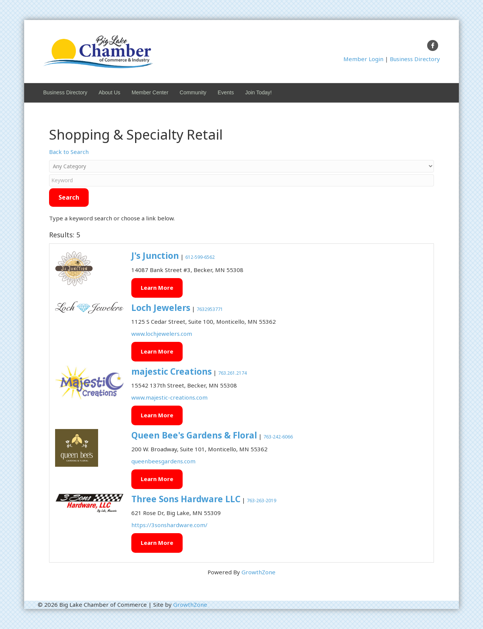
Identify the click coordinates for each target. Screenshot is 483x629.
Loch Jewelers (160, 308)
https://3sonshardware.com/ (169, 525)
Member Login (363, 59)
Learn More (157, 287)
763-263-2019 (261, 500)
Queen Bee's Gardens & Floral (194, 435)
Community (193, 92)
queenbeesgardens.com (163, 461)
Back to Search (69, 151)
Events (226, 92)
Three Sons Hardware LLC (185, 499)
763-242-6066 (278, 437)
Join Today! (258, 92)
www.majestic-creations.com (169, 397)
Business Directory (415, 59)
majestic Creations (171, 371)
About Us (109, 92)
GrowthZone (258, 572)
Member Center (150, 92)
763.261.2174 (232, 373)
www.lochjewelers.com (161, 333)
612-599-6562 (200, 257)
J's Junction (155, 255)
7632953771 (210, 309)
